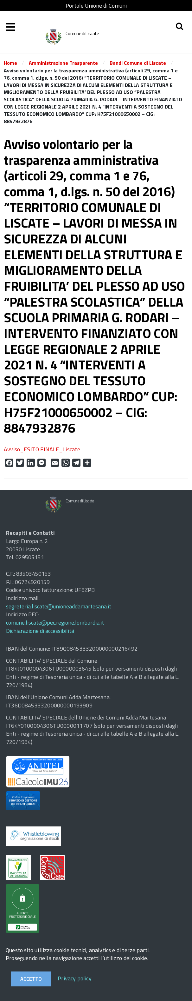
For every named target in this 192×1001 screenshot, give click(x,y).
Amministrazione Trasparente (63, 63)
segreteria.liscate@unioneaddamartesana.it (58, 606)
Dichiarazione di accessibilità (40, 630)
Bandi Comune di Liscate (138, 63)
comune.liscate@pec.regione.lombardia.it (55, 622)
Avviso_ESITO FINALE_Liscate (42, 449)
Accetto (31, 979)
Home (10, 63)
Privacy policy (75, 978)
